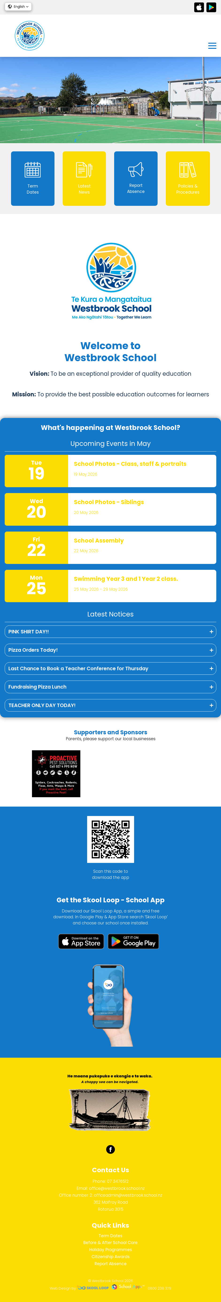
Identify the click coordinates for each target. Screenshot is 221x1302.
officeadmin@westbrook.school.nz (128, 1195)
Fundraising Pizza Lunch (37, 686)
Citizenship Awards (111, 1257)
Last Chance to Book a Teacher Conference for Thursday (78, 668)
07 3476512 (118, 1181)
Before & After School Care (110, 1242)
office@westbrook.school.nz (117, 1188)
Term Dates (110, 1236)
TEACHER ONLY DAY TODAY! (42, 705)
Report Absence (111, 1264)
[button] (18, 6)
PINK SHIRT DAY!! (28, 631)
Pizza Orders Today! (33, 650)
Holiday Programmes (110, 1249)
